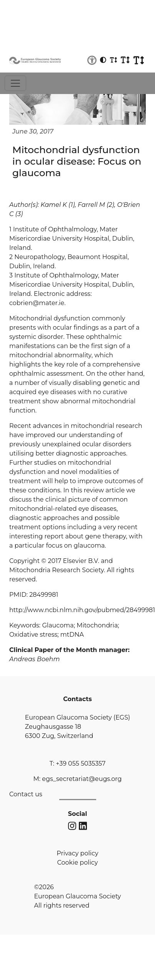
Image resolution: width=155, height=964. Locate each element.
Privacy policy (77, 853)
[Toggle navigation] (15, 83)
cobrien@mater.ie (36, 303)
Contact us (25, 794)
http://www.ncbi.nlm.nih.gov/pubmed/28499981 (82, 610)
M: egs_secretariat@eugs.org (77, 778)
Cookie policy (77, 862)
